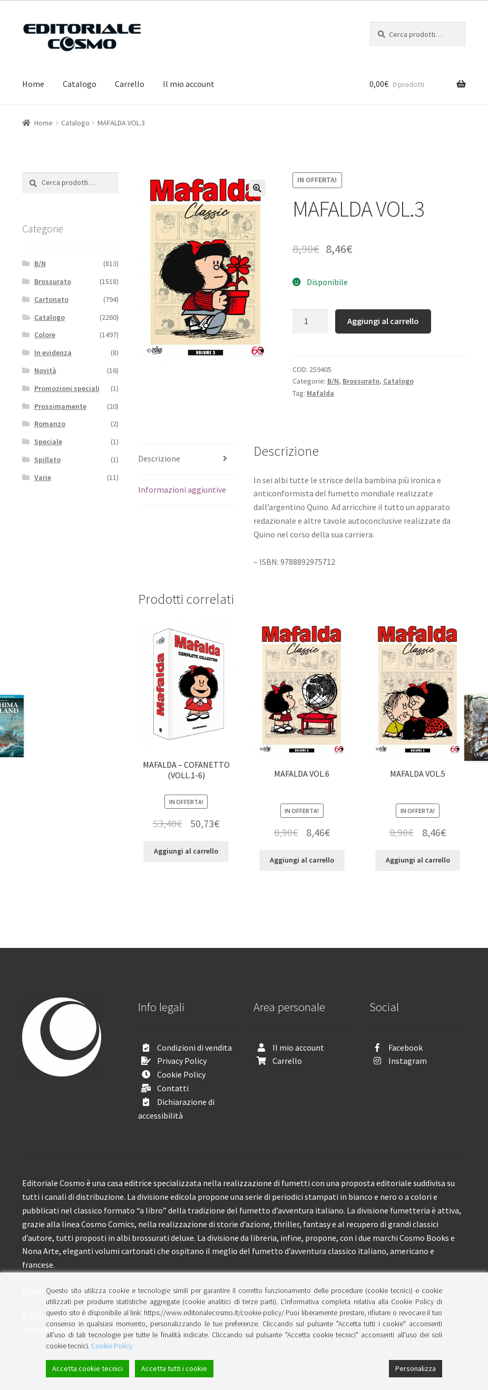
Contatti (173, 1088)
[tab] (186, 459)
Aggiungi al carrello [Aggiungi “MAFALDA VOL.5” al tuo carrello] (418, 860)
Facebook (405, 1047)
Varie (42, 477)
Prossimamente (60, 406)
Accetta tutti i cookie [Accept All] (174, 1368)
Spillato (47, 459)
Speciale (48, 441)
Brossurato (361, 381)
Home (33, 84)
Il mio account (188, 84)
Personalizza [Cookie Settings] (415, 1368)
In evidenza (53, 352)
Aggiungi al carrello (383, 321)
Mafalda (320, 393)
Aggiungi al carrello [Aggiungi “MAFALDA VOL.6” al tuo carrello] (302, 860)
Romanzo (49, 423)
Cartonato (51, 299)
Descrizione (159, 458)
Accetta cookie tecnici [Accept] (87, 1368)
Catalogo (79, 84)
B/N (333, 381)
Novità (45, 370)
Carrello (129, 84)
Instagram (407, 1060)
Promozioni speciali (67, 388)
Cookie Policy (181, 1074)
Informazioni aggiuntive (182, 489)
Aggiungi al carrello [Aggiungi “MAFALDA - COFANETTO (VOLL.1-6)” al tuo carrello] (186, 851)
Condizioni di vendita (194, 1047)
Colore (44, 334)
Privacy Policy (182, 1060)
